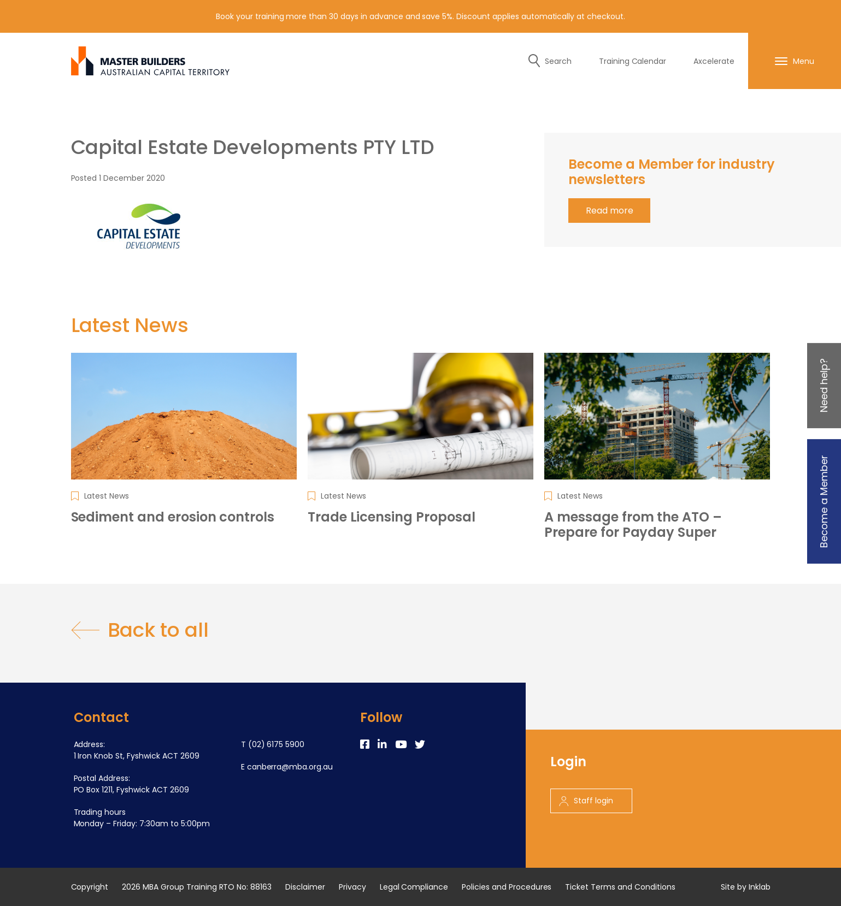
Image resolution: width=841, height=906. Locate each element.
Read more (609, 210)
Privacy (352, 886)
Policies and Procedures (506, 886)
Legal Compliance (414, 886)
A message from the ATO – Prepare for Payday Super (633, 525)
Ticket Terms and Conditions (620, 886)
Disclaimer (305, 886)
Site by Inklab (746, 886)
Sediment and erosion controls (173, 517)
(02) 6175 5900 (276, 744)
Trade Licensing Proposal (391, 517)
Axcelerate (713, 61)
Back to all (140, 630)
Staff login (586, 800)
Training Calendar (633, 61)
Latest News (107, 495)
